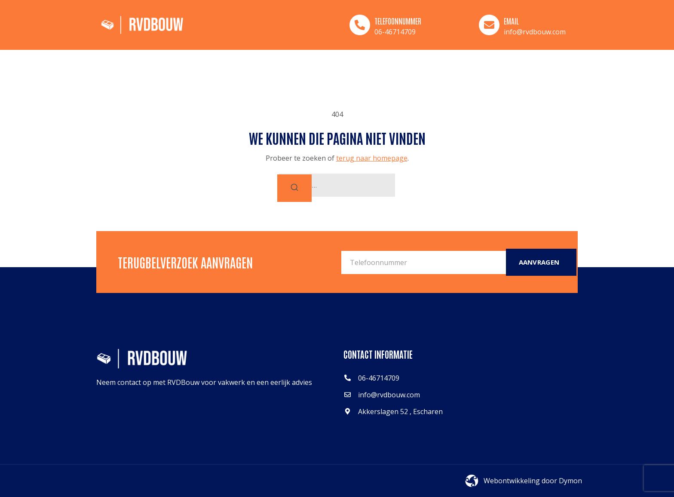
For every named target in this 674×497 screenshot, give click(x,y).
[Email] (489, 25)
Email (511, 20)
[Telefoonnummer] (359, 25)
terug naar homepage (371, 158)
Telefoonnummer (397, 20)
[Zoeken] (294, 188)
